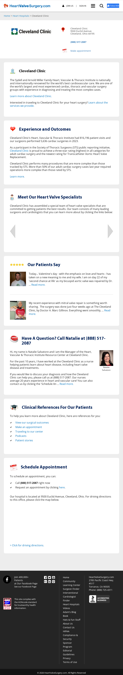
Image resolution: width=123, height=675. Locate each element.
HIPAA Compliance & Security (70, 635)
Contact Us (68, 627)
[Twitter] (49, 577)
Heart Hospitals (21, 15)
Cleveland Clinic (19, 150)
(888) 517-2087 (78, 41)
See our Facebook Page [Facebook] (25, 586)
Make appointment (80, 50)
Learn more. (17, 176)
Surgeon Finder (71, 588)
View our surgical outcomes (32, 422)
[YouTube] (53, 577)
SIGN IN (82, 6)
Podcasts (20, 436)
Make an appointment (28, 427)
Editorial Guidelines (68, 652)
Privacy (66, 658)
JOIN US (67, 6)
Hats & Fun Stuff (71, 619)
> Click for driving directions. (27, 545)
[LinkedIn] (49, 581)
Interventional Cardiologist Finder (70, 596)
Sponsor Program (67, 644)
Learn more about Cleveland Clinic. (31, 96)
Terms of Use (70, 661)
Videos (66, 608)
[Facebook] (45, 577)
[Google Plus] (45, 581)
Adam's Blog (69, 611)
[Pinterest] (53, 581)
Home (7, 15)
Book (65, 615)
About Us (68, 623)
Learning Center (71, 584)
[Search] (103, 6)
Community (69, 581)
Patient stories (24, 440)
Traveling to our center (29, 431)
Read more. (38, 284)
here (62, 487)
